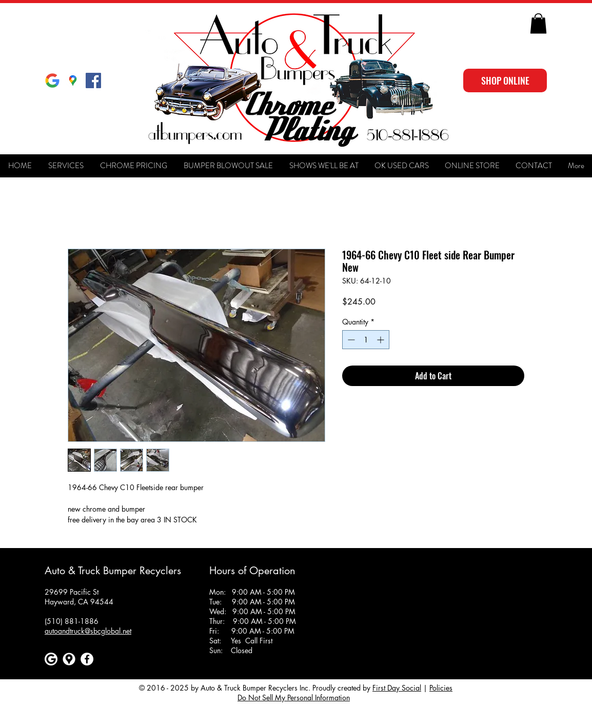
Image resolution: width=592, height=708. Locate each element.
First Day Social (396, 688)
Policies (440, 688)
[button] (538, 23)
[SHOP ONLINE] (505, 80)
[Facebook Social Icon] (93, 80)
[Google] (52, 80)
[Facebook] (87, 659)
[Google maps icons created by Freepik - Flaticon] (69, 659)
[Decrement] (350, 340)
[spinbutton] (366, 340)
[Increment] (381, 340)
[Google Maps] (73, 80)
